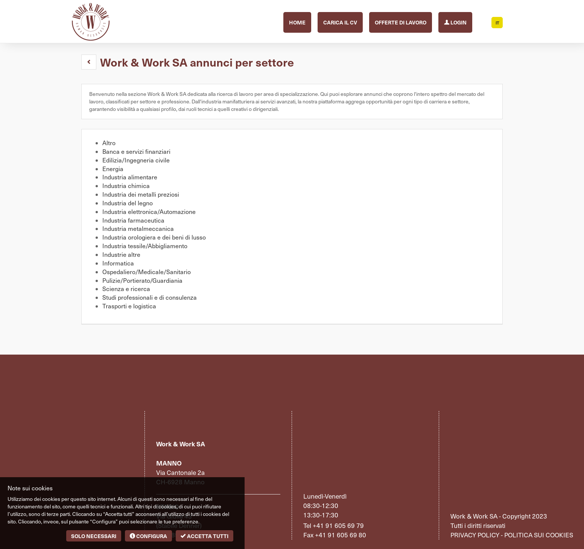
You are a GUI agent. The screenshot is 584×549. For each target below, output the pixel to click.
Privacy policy (474, 534)
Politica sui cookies (538, 534)
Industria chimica (126, 186)
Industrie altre (121, 254)
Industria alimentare (129, 177)
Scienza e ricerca (126, 289)
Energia (112, 169)
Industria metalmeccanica (138, 228)
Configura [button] (148, 536)
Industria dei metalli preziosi (140, 194)
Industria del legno (127, 203)
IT (497, 23)
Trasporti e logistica (129, 306)
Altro (109, 143)
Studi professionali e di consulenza (149, 297)
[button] (88, 62)
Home (297, 22)
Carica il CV (340, 22)
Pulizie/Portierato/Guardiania (142, 280)
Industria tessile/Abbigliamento (144, 246)
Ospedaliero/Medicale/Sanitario (146, 272)
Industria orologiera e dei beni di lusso (154, 237)
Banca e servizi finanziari (136, 151)
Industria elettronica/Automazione (149, 211)
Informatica (118, 263)
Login (455, 21)
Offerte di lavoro (400, 22)
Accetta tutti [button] (204, 536)
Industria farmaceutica (133, 220)
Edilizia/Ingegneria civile (136, 160)
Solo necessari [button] (93, 536)
